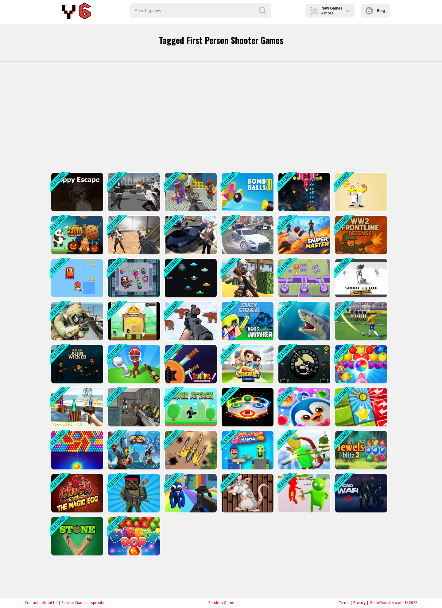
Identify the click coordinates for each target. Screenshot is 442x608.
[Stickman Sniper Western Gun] (133, 364)
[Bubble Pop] (133, 536)
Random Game (221, 603)
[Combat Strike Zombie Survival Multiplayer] (133, 235)
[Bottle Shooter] (77, 407)
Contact (31, 603)
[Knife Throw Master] (190, 364)
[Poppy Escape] (77, 192)
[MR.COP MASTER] (247, 450)
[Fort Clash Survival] (247, 278)
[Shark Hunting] (304, 321)
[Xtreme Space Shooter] (304, 192)
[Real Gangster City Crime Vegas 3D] (247, 235)
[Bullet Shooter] (304, 493)
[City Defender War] (304, 364)
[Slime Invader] (304, 278)
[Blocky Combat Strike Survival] (133, 493)
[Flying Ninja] (133, 321)
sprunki (97, 603)
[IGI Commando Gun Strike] (77, 321)
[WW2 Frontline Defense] (360, 235)
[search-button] (262, 10)
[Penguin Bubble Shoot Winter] (304, 407)
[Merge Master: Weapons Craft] (77, 235)
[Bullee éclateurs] (77, 450)
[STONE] (77, 536)
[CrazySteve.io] (247, 321)
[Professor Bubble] (360, 192)
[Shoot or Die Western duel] (360, 278)
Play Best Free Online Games (77, 11)
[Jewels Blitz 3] (360, 450)
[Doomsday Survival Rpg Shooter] (133, 192)
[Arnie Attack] (190, 407)
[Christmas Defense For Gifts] (304, 450)
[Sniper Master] (304, 235)
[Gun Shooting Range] (190, 321)
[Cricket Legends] (247, 364)
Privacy (359, 603)
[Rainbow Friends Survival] (190, 493)
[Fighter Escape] (133, 278)
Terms (344, 603)
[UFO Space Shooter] (190, 278)
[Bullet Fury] (133, 407)
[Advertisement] (221, 117)
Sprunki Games (74, 603)
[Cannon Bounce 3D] (247, 192)
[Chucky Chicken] (77, 493)
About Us (49, 603)
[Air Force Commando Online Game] (190, 450)
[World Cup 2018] (360, 321)
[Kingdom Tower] (133, 450)
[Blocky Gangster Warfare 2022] (190, 192)
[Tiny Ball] (360, 407)
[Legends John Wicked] (77, 364)
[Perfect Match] (247, 407)
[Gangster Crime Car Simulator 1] (190, 235)
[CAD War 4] (360, 493)
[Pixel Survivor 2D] (77, 278)
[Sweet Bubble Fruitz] (360, 364)
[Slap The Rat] (247, 493)
